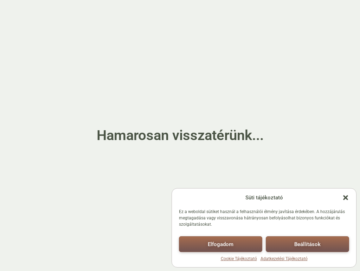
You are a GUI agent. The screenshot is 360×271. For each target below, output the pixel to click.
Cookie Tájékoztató (239, 258)
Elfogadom (220, 244)
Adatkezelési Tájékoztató (284, 258)
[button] (345, 197)
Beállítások (307, 244)
